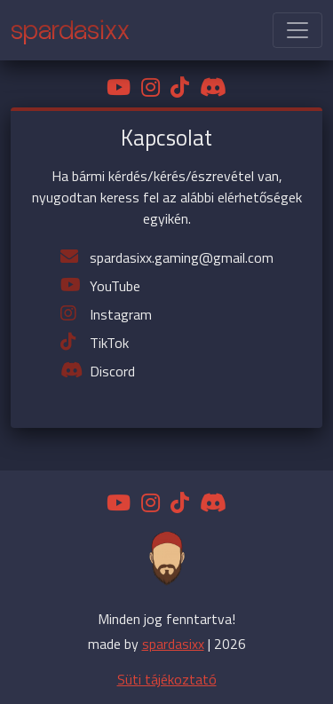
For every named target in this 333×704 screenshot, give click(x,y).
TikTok (109, 342)
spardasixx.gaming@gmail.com (182, 257)
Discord (112, 371)
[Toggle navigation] (297, 30)
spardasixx (173, 643)
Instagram (121, 314)
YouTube (115, 286)
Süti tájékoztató (167, 679)
